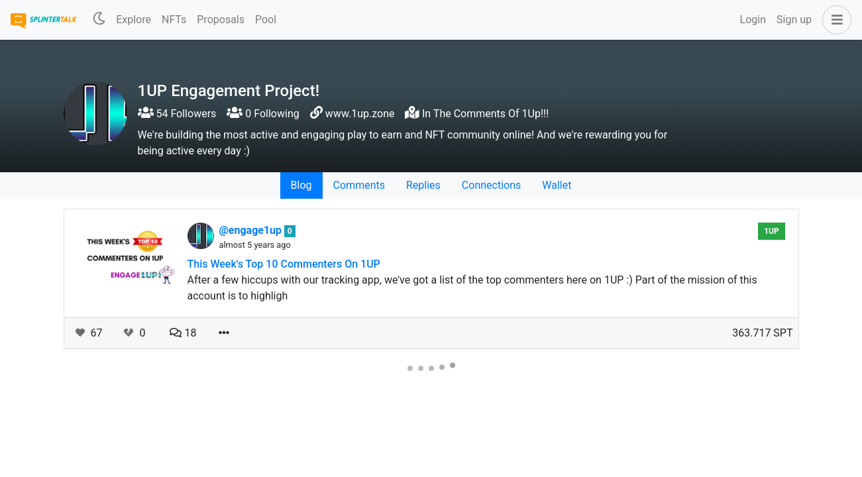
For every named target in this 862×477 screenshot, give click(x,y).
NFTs (174, 19)
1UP (771, 231)
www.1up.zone (360, 113)
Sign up (794, 19)
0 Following (263, 113)
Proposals (220, 19)
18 (183, 333)
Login (753, 19)
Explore (133, 19)
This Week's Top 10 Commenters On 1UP (284, 264)
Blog (301, 185)
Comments (359, 185)
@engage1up (252, 230)
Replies (423, 185)
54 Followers (177, 113)
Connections (491, 185)
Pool (265, 19)
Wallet (556, 185)
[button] (834, 19)
